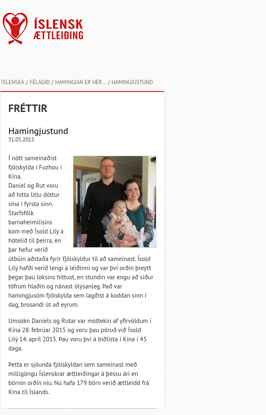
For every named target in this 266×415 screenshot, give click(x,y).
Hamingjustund (132, 82)
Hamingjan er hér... (80, 82)
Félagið (40, 82)
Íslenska (12, 82)
